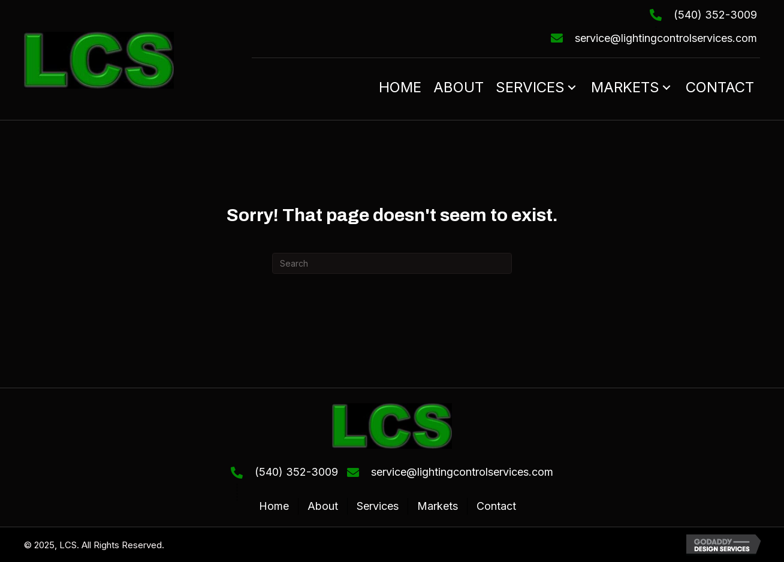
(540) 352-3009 (715, 14)
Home (274, 506)
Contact (496, 506)
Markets (437, 506)
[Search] (392, 263)
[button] (572, 87)
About (322, 506)
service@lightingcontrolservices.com (666, 38)
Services (378, 506)
